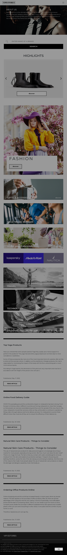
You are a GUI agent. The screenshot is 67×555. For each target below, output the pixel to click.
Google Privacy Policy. (35, 551)
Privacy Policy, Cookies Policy (21, 551)
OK (59, 549)
